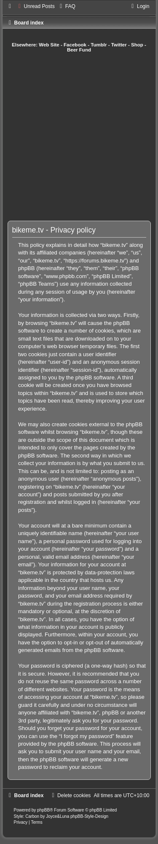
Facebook (75, 44)
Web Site (49, 44)
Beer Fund (79, 49)
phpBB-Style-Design (89, 816)
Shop (137, 44)
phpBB (43, 810)
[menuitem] (35, 6)
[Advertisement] (79, 136)
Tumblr (99, 44)
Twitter (119, 44)
